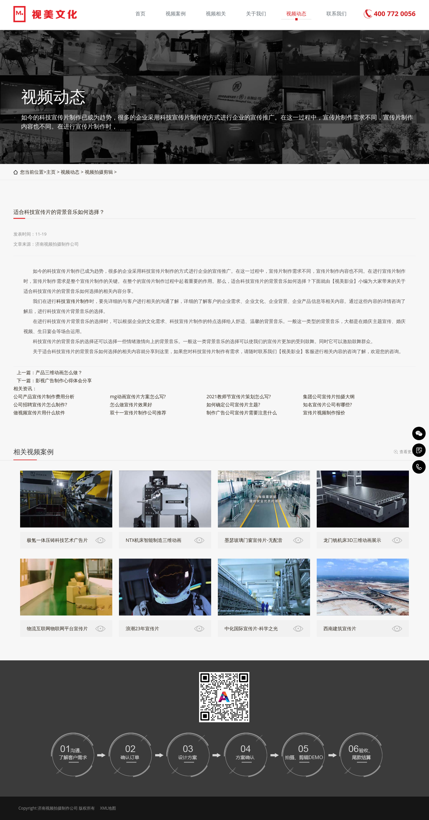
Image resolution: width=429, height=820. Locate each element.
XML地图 (108, 808)
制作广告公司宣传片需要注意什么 (241, 412)
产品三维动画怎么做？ (59, 372)
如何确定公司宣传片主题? (233, 404)
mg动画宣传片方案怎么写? (138, 396)
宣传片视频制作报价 (324, 412)
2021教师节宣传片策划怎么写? (238, 396)
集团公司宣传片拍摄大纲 (329, 396)
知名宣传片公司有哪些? (327, 404)
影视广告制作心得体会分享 (64, 380)
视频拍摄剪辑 (99, 172)
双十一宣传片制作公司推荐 (138, 412)
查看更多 (408, 452)
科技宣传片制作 (72, 301)
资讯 (27, 388)
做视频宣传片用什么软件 (39, 412)
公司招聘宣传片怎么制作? (40, 404)
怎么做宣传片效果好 (131, 404)
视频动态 (70, 172)
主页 (51, 172)
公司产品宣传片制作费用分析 (43, 396)
